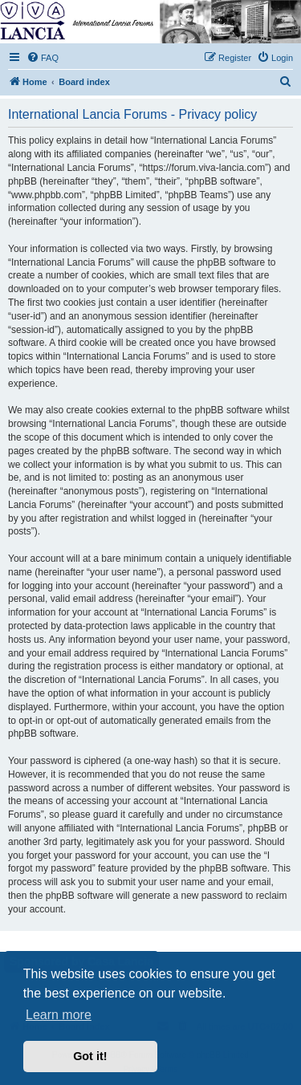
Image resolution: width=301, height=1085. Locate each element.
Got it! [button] (90, 1056)
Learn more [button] (59, 1015)
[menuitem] (42, 57)
